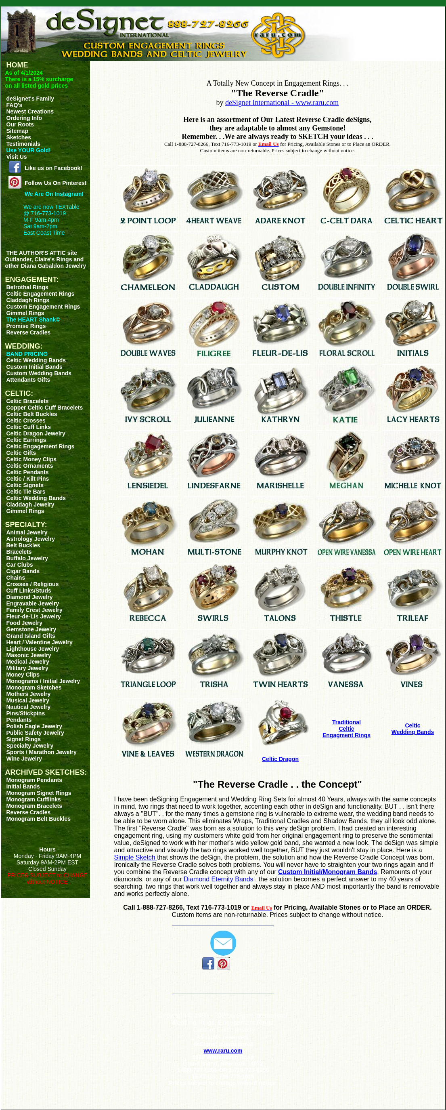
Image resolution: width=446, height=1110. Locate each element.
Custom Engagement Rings (43, 306)
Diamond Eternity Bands (219, 879)
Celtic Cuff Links (28, 427)
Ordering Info (24, 118)
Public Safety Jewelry (35, 732)
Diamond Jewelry (29, 597)
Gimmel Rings (25, 313)
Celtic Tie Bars (26, 491)
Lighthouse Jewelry (32, 648)
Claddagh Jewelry (30, 504)
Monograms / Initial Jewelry (43, 681)
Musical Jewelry (28, 700)
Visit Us (16, 156)
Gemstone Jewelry (31, 629)
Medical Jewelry (28, 661)
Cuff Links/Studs (28, 590)
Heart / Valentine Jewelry (39, 642)
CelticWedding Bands (413, 728)
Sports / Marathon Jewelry (41, 752)
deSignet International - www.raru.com (282, 103)
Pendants (19, 720)
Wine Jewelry (24, 758)
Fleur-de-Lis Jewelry (33, 616)
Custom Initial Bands (34, 367)
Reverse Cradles (28, 332)
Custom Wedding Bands (39, 373)
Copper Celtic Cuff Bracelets (44, 407)
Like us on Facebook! (53, 168)
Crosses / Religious (32, 584)
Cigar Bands (23, 571)
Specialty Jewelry (30, 745)
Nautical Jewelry (28, 707)
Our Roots (20, 124)
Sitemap (17, 131)
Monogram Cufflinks (33, 799)
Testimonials (23, 144)
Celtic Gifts (21, 453)
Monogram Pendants (34, 780)
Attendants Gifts (28, 379)
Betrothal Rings (27, 287)
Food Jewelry (24, 623)
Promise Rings (26, 326)
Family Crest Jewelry (34, 610)
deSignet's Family (30, 98)
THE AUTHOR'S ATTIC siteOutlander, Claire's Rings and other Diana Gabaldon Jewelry (45, 259)
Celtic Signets (25, 485)
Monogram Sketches (34, 687)
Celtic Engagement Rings (40, 293)
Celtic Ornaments (29, 465)
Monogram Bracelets (34, 806)
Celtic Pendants (27, 472)
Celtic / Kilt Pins (27, 478)
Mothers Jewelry (28, 694)
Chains (15, 577)
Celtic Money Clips (31, 459)
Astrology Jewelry (30, 539)
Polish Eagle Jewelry (34, 726)
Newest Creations (30, 111)
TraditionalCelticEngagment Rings (346, 728)
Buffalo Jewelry (27, 558)
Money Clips (23, 674)
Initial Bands (23, 786)
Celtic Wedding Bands (36, 360)
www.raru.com (223, 1050)
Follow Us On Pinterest (55, 183)
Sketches (18, 137)
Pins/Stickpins (25, 713)
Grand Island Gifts (30, 636)
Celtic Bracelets (27, 401)
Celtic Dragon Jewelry (35, 433)
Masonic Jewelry (28, 655)
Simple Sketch (135, 857)
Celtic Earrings (26, 440)
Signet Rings (23, 739)
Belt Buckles (23, 545)
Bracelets (19, 552)
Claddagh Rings (28, 300)
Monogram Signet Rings (38, 793)
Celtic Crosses (26, 420)
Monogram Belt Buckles (38, 819)
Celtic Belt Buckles (31, 414)
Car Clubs (19, 564)
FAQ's (14, 105)
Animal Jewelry (27, 532)
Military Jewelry (27, 668)
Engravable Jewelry (32, 603)
